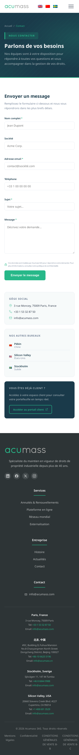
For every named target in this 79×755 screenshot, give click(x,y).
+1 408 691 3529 (41, 709)
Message (10, 219)
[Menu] (71, 6)
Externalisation (39, 524)
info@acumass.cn (43, 660)
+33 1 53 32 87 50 (24, 311)
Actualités (39, 559)
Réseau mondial (39, 517)
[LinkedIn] (7, 476)
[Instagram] (34, 476)
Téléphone (10, 179)
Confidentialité (29, 735)
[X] (25, 476)
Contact (40, 566)
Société (8, 138)
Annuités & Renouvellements (39, 502)
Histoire (39, 552)
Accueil (8, 26)
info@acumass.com (26, 318)
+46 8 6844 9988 (41, 681)
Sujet (8, 199)
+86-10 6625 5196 (41, 656)
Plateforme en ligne (40, 509)
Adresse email (13, 159)
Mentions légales (10, 738)
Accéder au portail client (30, 409)
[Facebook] (16, 476)
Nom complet (13, 118)
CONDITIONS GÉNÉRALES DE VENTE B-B (50, 742)
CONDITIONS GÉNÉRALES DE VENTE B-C (70, 742)
